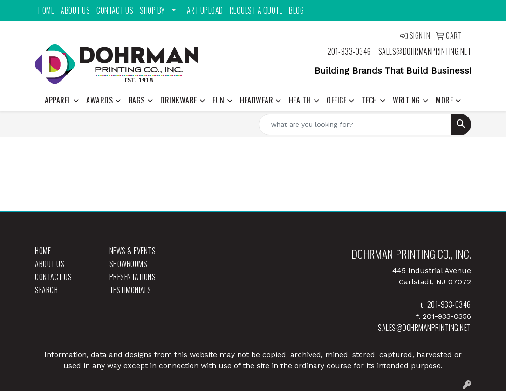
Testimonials (130, 289)
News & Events (132, 250)
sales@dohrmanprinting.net (425, 51)
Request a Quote (256, 10)
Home (46, 10)
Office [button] (336, 100)
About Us (75, 10)
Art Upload (205, 10)
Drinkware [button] (178, 100)
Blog (296, 10)
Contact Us (114, 10)
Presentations (132, 276)
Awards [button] (99, 100)
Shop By (152, 10)
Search (46, 289)
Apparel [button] (58, 100)
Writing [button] (406, 100)
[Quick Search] (355, 124)
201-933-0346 (349, 51)
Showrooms (128, 263)
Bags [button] (137, 100)
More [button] (444, 100)
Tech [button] (369, 100)
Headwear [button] (256, 100)
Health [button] (300, 100)
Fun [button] (218, 100)
